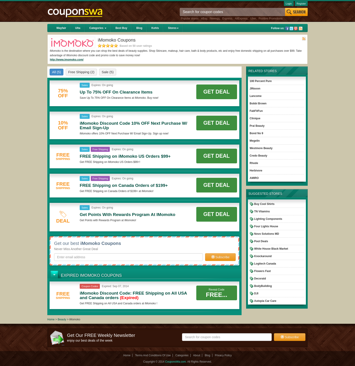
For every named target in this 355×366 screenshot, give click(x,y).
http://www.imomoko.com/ (67, 59)
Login (289, 3)
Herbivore (256, 170)
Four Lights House (266, 226)
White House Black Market (271, 248)
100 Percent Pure (261, 81)
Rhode (254, 163)
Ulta (77, 28)
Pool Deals (261, 241)
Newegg (215, 18)
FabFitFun (256, 111)
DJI (256, 293)
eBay (204, 18)
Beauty (62, 319)
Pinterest (295, 28)
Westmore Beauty (261, 148)
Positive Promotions (271, 18)
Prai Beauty (257, 125)
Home (51, 319)
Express (227, 18)
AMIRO (254, 178)
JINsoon (255, 88)
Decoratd (260, 278)
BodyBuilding (263, 286)
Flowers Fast (262, 271)
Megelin (255, 140)
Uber (253, 18)
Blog (139, 28)
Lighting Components (268, 219)
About (196, 355)
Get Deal (216, 92)
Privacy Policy (223, 355)
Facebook (287, 28)
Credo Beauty (258, 155)
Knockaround (263, 256)
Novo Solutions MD (266, 233)
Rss (300, 28)
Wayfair (61, 28)
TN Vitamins (262, 211)
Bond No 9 (256, 133)
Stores (173, 28)
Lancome (256, 96)
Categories (97, 28)
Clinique (255, 118)
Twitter (291, 28)
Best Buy (121, 28)
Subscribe (220, 257)
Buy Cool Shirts (264, 204)
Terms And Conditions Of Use (153, 355)
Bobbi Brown (258, 103)
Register (301, 3)
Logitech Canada (265, 263)
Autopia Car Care (265, 301)
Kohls (155, 28)
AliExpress (241, 18)
